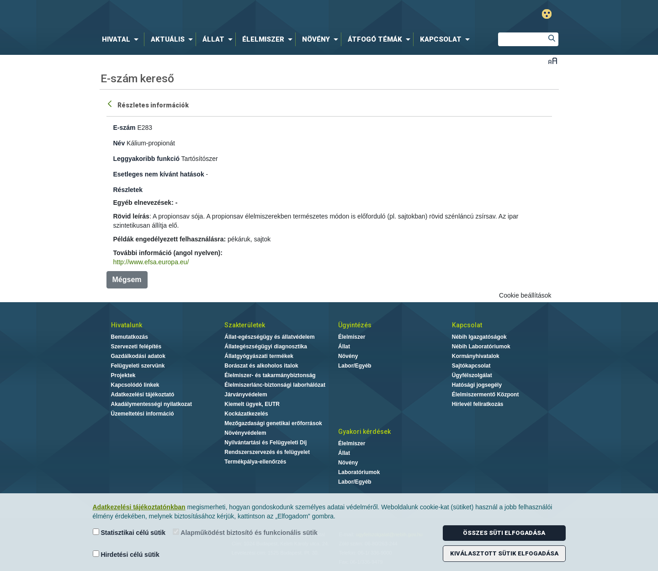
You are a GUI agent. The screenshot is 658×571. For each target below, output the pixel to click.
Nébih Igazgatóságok (479, 337)
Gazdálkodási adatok (138, 356)
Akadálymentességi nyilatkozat (151, 404)
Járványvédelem (245, 394)
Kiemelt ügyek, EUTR (252, 404)
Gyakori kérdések (364, 431)
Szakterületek (244, 325)
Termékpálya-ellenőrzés (255, 462)
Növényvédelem (245, 433)
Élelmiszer (351, 337)
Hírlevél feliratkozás (478, 404)
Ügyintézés (354, 325)
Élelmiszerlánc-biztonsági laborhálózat (274, 385)
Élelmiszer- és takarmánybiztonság (269, 375)
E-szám (124, 127)
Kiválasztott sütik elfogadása (504, 553)
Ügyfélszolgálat (472, 375)
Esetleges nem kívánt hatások (158, 174)
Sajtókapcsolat (471, 366)
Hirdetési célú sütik (126, 554)
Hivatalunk (126, 325)
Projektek (123, 375)
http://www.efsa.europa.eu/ (151, 262)
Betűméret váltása (552, 60)
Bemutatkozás (129, 337)
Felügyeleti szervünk (138, 366)
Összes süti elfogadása (504, 532)
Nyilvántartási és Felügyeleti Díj (265, 442)
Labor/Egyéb (354, 366)
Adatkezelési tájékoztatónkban (139, 507)
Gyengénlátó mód (547, 14)
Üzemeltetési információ (142, 414)
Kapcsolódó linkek (135, 385)
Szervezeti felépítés (136, 346)
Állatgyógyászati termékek (258, 356)
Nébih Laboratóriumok (481, 346)
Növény (348, 356)
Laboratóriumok (359, 472)
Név (119, 143)
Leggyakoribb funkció (146, 158)
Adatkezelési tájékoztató (143, 394)
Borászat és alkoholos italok (261, 366)
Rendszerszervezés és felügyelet (267, 452)
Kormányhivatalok (475, 356)
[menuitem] (122, 39)
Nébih (232, 14)
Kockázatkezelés (246, 414)
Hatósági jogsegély (477, 385)
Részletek (128, 189)
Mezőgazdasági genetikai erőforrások (273, 423)
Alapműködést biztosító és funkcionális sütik (245, 532)
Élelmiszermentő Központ (485, 394)
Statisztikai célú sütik (129, 532)
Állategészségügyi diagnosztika (265, 346)
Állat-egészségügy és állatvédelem (269, 337)
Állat (344, 346)
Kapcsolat (467, 325)
